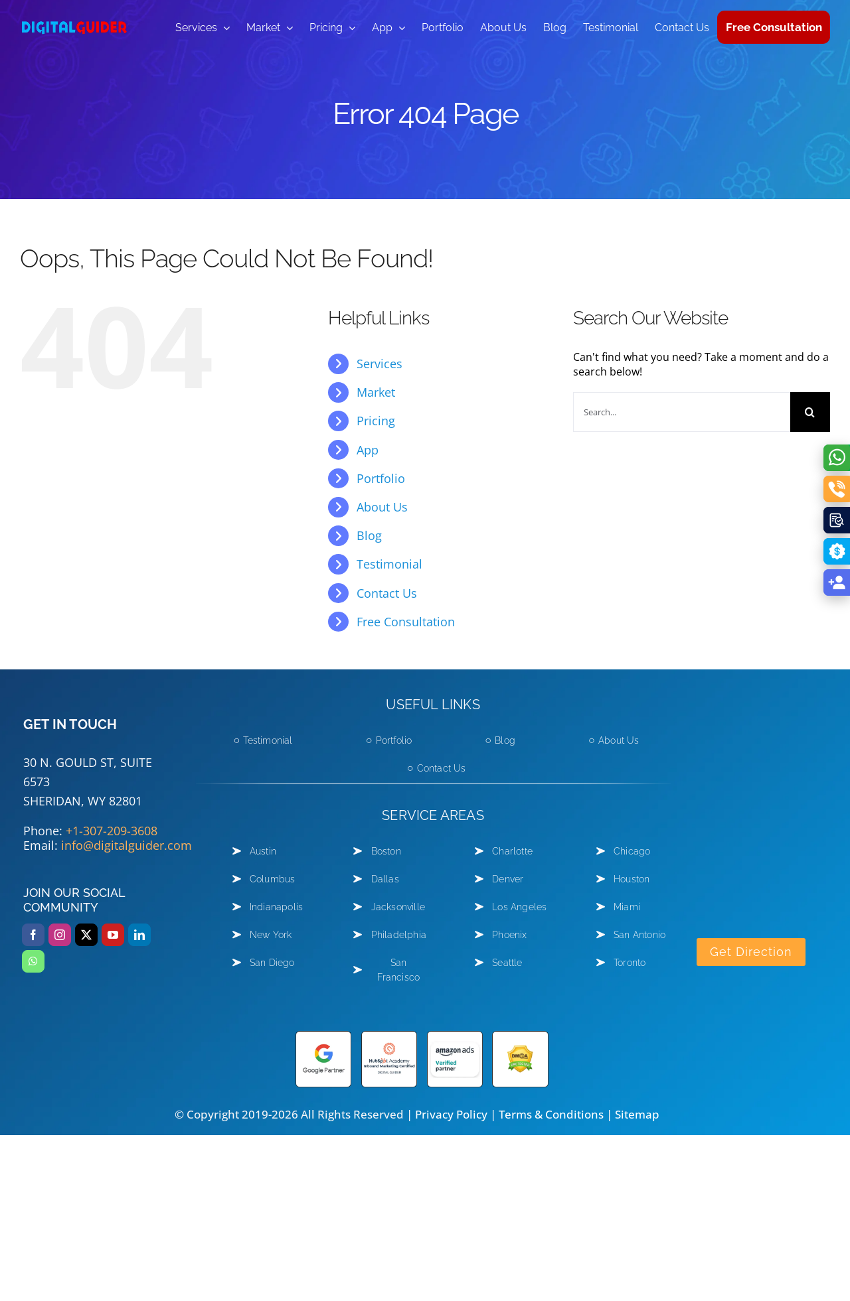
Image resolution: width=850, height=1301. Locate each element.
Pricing (376, 421)
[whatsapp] (33, 961)
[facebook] (33, 935)
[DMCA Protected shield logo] (520, 1036)
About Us (382, 507)
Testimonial (389, 564)
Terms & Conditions (551, 1114)
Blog (369, 535)
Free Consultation (406, 622)
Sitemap (637, 1114)
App (368, 450)
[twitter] (86, 935)
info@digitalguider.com (126, 845)
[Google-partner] (323, 1036)
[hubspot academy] (389, 1036)
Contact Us (387, 593)
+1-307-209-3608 (111, 831)
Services (379, 364)
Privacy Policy (451, 1114)
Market (376, 392)
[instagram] (59, 935)
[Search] (810, 412)
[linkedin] (139, 935)
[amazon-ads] (455, 1036)
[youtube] (113, 935)
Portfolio (381, 478)
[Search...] (681, 412)
